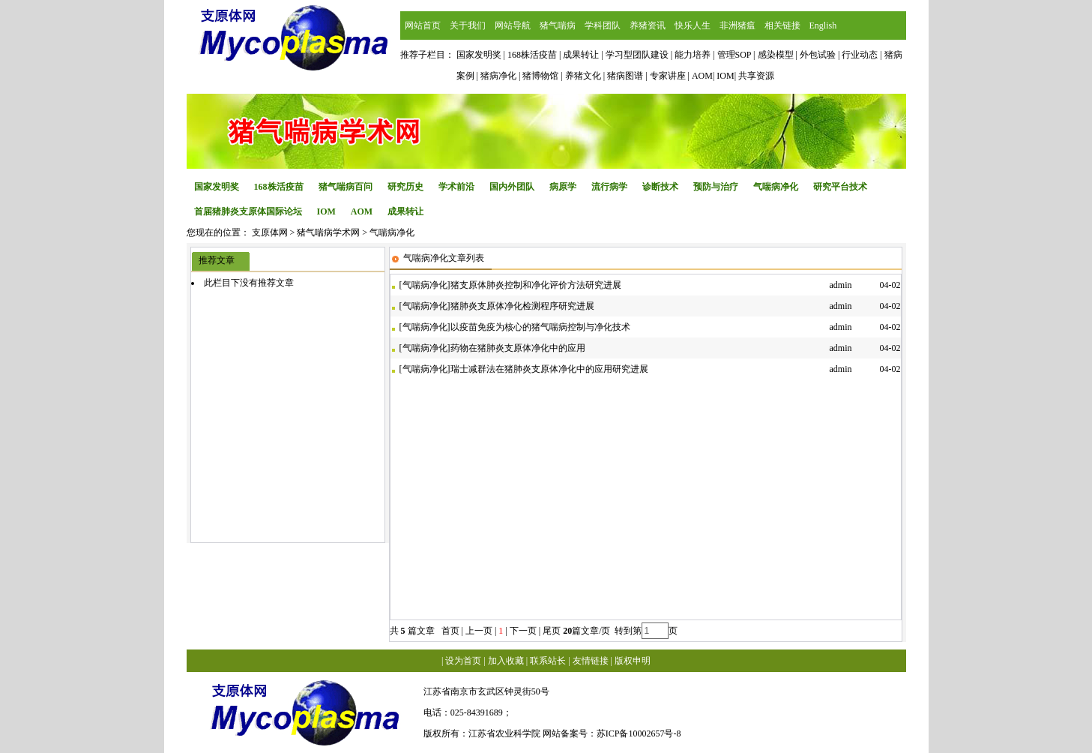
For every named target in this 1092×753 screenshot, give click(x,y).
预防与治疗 (715, 187)
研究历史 (405, 187)
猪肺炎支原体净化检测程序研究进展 (522, 306)
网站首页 (423, 25)
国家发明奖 (216, 187)
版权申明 (633, 661)
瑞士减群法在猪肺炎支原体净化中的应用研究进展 (549, 369)
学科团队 (603, 25)
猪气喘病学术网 (328, 232)
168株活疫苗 (279, 187)
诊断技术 (660, 187)
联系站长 (548, 661)
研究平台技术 (840, 187)
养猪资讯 (648, 25)
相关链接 (782, 25)
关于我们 (468, 25)
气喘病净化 (775, 187)
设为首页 (463, 661)
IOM (326, 211)
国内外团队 (511, 187)
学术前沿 (456, 187)
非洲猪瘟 (737, 25)
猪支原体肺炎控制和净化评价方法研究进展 (535, 285)
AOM (361, 211)
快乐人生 (693, 25)
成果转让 (405, 211)
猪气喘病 (558, 25)
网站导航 (513, 25)
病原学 (562, 187)
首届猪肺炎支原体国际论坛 (248, 211)
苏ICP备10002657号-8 (639, 733)
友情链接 (591, 661)
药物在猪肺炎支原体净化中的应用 (517, 348)
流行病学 (609, 187)
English (823, 25)
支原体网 (270, 232)
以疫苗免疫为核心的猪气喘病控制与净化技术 (540, 327)
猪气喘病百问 (345, 187)
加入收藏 (506, 661)
